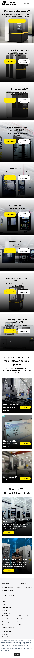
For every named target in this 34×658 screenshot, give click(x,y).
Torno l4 (4, 604)
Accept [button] (17, 654)
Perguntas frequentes (8, 627)
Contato (19, 624)
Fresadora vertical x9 (7, 593)
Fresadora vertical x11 (8, 596)
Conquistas (20, 622)
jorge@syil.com (8, 637)
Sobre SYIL (20, 619)
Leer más (25, 407)
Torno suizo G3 (6, 613)
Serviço (4, 624)
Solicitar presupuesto (24, 61)
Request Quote (6, 619)
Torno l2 (4, 599)
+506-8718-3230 (9, 634)
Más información (10, 61)
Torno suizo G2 (6, 610)
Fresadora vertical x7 (7, 590)
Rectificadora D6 (6, 607)
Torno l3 (4, 601)
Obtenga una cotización (17, 21)
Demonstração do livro (8, 622)
